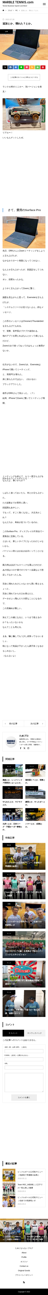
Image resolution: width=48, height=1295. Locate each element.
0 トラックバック (35, 1033)
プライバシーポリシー (24, 1275)
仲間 (9, 904)
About (24, 1253)
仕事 (6, 31)
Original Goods (24, 1271)
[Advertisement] (24, 174)
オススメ (24, 1262)
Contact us (24, 1266)
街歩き (9, 845)
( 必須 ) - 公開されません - (17, 1055)
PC (9, 788)
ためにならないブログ (24, 1248)
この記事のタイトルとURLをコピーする (24, 77)
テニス (9, 766)
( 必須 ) (16, 1047)
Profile (24, 1257)
